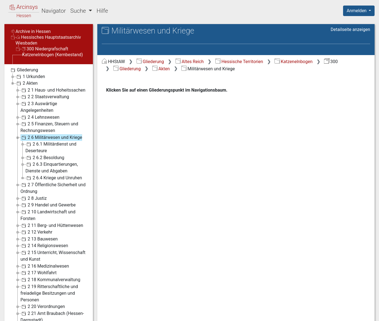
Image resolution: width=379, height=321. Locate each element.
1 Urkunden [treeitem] (30, 76)
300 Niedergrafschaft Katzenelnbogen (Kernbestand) (52, 51)
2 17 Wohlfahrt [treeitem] (38, 273)
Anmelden (357, 10)
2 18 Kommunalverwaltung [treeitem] (50, 279)
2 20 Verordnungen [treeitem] (42, 306)
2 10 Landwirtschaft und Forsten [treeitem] (47, 215)
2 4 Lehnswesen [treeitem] (39, 117)
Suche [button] (78, 10)
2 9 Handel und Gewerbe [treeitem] (48, 205)
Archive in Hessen (31, 31)
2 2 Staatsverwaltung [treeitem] (44, 97)
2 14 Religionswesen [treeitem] (44, 245)
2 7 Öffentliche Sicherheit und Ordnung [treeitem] (52, 188)
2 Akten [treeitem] (26, 83)
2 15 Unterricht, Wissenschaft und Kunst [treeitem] (52, 255)
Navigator (53, 10)
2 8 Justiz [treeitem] (33, 198)
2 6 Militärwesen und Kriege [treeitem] (51, 137)
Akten (161, 68)
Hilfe (102, 10)
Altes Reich (190, 61)
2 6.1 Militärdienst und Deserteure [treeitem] (50, 147)
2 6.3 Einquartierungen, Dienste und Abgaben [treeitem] (51, 167)
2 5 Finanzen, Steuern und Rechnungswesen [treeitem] (49, 127)
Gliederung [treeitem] (24, 70)
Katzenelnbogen (293, 61)
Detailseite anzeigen (350, 29)
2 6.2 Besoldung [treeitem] (44, 157)
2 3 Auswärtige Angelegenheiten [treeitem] (38, 106)
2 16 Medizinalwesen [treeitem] (44, 266)
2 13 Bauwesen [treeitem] (39, 239)
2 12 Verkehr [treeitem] (36, 232)
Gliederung (150, 61)
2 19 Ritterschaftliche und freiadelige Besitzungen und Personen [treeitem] (49, 292)
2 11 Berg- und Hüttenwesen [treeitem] (51, 225)
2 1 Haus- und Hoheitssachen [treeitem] (52, 90)
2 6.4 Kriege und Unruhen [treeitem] (53, 178)
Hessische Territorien (239, 61)
